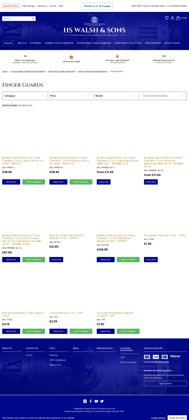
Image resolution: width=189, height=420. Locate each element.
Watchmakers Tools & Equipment (94, 42)
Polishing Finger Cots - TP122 (165, 235)
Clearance (42, 6)
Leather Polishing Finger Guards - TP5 (115, 314)
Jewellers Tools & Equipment (59, 42)
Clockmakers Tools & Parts (128, 42)
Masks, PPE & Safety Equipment (61, 71)
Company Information (126, 349)
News (76, 348)
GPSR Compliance (57, 360)
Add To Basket (33, 181)
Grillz (60, 6)
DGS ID (53, 6)
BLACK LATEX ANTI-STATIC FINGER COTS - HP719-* (67, 237)
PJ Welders (35, 42)
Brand (115, 95)
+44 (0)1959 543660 (176, 6)
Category (24, 95)
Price (69, 95)
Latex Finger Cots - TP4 (66, 313)
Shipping (53, 355)
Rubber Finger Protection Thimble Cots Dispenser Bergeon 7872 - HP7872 (116, 238)
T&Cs (52, 348)
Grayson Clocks (172, 42)
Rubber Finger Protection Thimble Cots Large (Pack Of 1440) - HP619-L (22, 160)
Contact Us (32, 348)
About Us (22, 42)
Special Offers (11, 6)
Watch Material (153, 42)
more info (11, 181)
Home (4, 71)
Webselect (45, 414)
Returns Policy (55, 365)
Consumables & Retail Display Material (28, 71)
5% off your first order (164, 63)
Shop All (8, 43)
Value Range (28, 6)
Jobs (122, 357)
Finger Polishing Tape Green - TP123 (23, 314)
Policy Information (128, 362)
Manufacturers (105, 348)
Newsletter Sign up (164, 60)
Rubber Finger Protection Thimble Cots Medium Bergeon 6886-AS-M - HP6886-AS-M (164, 162)
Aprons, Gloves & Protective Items (92, 71)
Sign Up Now (165, 383)
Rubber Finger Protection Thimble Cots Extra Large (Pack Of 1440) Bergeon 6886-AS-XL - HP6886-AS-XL (22, 240)
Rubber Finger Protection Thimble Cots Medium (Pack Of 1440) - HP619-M (69, 160)
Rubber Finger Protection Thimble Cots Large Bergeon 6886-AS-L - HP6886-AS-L (117, 160)
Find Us (29, 355)
